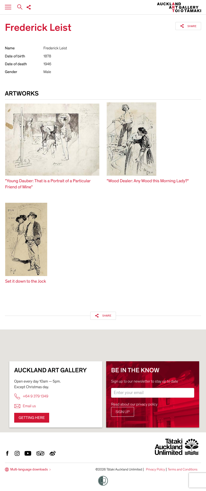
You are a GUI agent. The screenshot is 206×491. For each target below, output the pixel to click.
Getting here (32, 417)
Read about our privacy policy (134, 404)
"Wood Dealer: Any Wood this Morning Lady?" (148, 181)
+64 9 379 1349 (31, 396)
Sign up (122, 412)
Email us (25, 406)
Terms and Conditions (182, 469)
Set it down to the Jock (25, 281)
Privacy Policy (155, 469)
